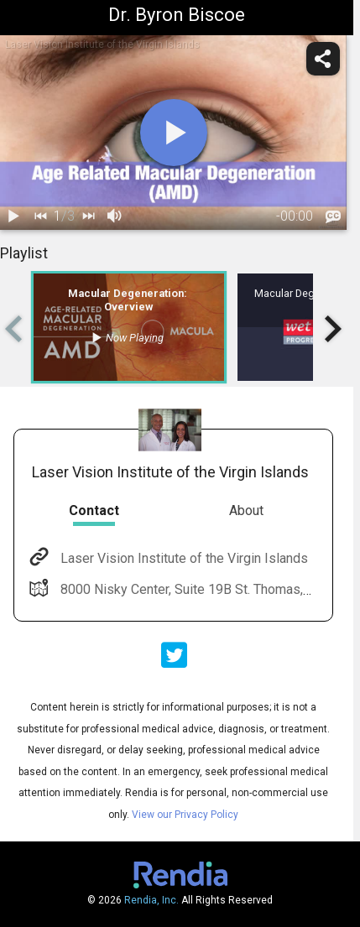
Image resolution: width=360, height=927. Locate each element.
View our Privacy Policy (185, 814)
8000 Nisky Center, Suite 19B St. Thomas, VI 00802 (208, 589)
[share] (323, 59)
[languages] (333, 216)
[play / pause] (13, 216)
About (246, 510)
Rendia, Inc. (151, 900)
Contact (94, 510)
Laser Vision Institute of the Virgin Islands (182, 558)
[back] (40, 216)
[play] (173, 132)
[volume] (115, 216)
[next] (88, 216)
